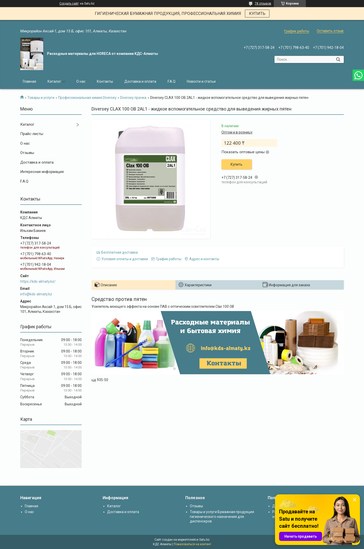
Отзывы (27, 152)
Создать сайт (69, 3)
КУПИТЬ (257, 13)
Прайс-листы (31, 133)
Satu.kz (204, 539)
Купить (236, 164)
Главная (29, 81)
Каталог (54, 81)
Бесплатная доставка (119, 252)
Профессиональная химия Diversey (87, 98)
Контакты (105, 81)
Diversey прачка (133, 98)
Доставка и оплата (140, 81)
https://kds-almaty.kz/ (38, 281)
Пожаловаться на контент (192, 544)
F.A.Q (171, 81)
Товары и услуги (40, 98)
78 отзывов (263, 3)
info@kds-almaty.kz (36, 294)
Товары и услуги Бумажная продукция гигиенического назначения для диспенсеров (222, 516)
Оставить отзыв (330, 31)
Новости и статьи (201, 81)
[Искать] (338, 59)
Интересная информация (42, 171)
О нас (80, 81)
